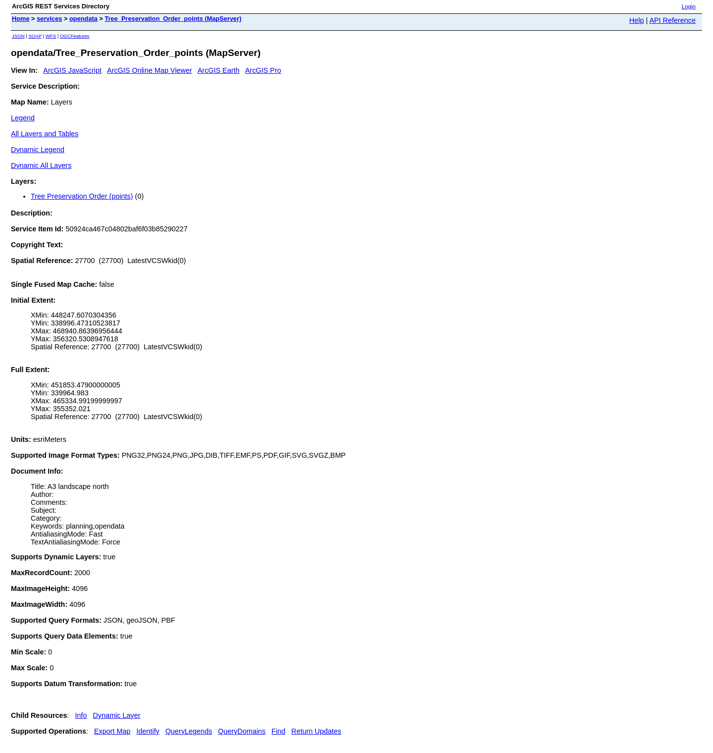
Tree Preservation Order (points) (82, 196)
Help (636, 20)
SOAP (35, 36)
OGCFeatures (75, 36)
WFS (51, 36)
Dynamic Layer (117, 715)
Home (21, 18)
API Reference (672, 20)
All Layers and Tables (45, 134)
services (49, 18)
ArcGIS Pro (263, 70)
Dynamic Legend (37, 150)
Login (689, 6)
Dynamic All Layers (41, 165)
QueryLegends (188, 731)
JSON (18, 36)
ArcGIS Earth (219, 70)
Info (81, 715)
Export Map (112, 731)
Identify (148, 731)
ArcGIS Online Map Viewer (149, 70)
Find (278, 731)
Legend (23, 118)
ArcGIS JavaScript (72, 70)
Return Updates (316, 731)
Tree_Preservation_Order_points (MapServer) (172, 18)
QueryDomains (241, 731)
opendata (83, 18)
